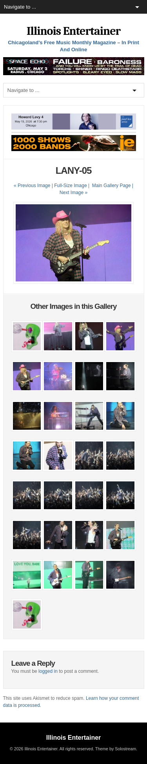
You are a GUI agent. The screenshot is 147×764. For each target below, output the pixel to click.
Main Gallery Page (111, 185)
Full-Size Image (70, 185)
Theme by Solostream (115, 748)
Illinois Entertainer (73, 31)
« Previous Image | (34, 185)
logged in (48, 671)
